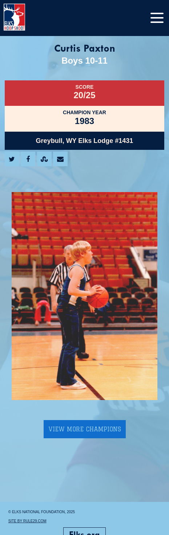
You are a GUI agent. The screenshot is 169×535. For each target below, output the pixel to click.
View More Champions (84, 429)
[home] (22, 18)
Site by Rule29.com (27, 521)
